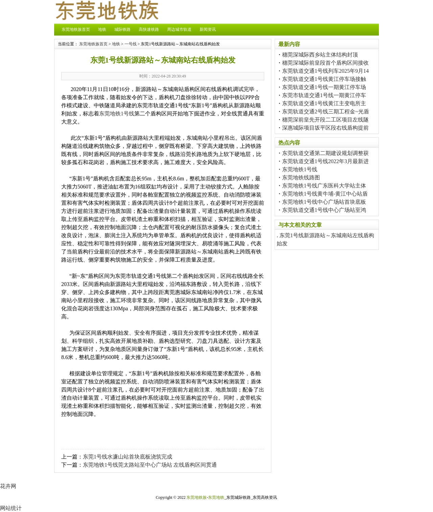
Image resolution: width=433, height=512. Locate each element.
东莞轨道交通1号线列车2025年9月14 (325, 71)
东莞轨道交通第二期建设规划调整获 (325, 153)
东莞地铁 (216, 497)
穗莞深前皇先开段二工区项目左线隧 (325, 120)
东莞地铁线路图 (301, 177)
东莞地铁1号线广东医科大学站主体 (324, 185)
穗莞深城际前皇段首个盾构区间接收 (325, 63)
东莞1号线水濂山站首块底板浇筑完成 (127, 457)
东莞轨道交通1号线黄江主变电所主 (324, 103)
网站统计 (11, 508)
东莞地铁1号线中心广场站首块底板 (324, 202)
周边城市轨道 (179, 29)
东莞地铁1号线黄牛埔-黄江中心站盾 (325, 194)
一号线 (130, 44)
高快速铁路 (149, 29)
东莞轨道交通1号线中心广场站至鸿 (324, 210)
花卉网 (8, 486)
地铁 (102, 29)
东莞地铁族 (196, 497)
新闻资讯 (208, 29)
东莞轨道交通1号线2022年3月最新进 (325, 161)
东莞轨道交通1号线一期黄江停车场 (324, 87)
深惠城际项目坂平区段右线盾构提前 (325, 128)
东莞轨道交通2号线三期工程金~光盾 (325, 111)
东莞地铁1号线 (116, 113)
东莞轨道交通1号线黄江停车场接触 (324, 79)
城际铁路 (122, 29)
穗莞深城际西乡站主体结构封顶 (320, 55)
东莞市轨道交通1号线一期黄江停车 (324, 95)
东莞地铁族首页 (76, 29)
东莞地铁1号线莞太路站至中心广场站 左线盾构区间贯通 (150, 465)
